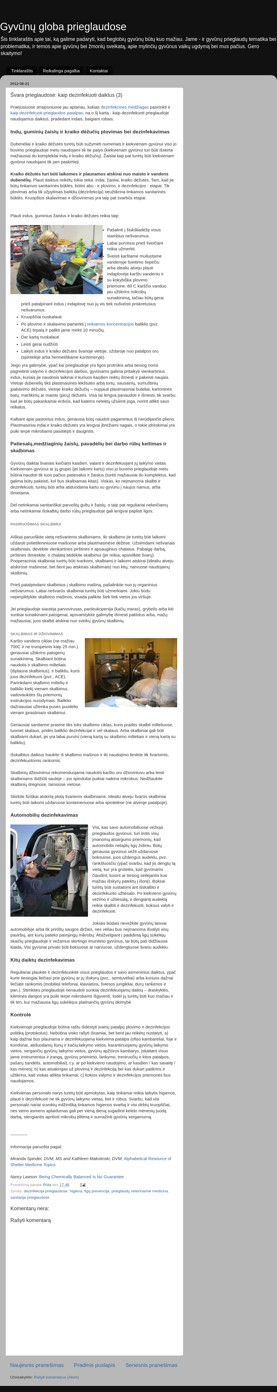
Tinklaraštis (22, 70)
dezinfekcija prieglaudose (46, 1191)
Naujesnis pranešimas (37, 1365)
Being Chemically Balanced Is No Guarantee (81, 1176)
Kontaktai (99, 70)
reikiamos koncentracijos (110, 324)
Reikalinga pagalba (61, 70)
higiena (76, 1191)
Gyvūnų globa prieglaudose (63, 27)
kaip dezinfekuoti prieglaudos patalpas (46, 113)
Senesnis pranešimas (151, 1365)
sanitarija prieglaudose (29, 1197)
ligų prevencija (97, 1191)
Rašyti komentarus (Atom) (56, 1377)
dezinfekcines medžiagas (125, 107)
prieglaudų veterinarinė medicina (140, 1191)
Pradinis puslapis (94, 1365)
